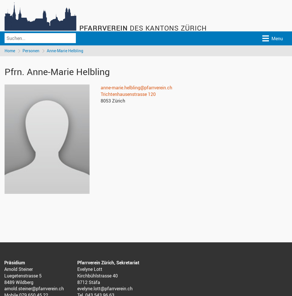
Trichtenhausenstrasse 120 (128, 94)
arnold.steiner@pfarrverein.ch (34, 288)
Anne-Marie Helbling (65, 50)
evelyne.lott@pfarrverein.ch (105, 288)
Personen (31, 50)
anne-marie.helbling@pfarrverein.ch (136, 87)
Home (10, 50)
